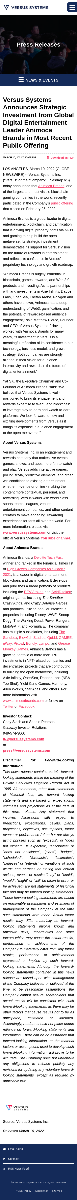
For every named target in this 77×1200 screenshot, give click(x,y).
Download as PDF (60, 157)
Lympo (44, 643)
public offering (62, 203)
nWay (7, 643)
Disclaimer (41, 1191)
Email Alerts (15, 1148)
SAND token (61, 592)
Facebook (26, 707)
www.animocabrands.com (23, 701)
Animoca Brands (51, 186)
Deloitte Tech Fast (48, 558)
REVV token (33, 592)
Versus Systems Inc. (30, 1182)
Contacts (13, 1158)
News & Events (38, 79)
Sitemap (57, 1191)
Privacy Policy (23, 1191)
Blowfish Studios (32, 638)
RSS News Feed (18, 1168)
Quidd (52, 638)
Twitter (8, 707)
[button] (72, 7)
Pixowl (19, 643)
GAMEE (65, 638)
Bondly (31, 643)
